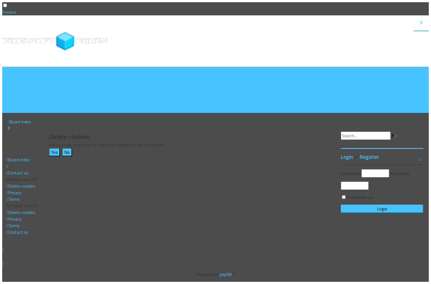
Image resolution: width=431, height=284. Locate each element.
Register (369, 157)
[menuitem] (20, 76)
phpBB (226, 274)
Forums (9, 12)
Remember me (360, 197)
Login (347, 157)
